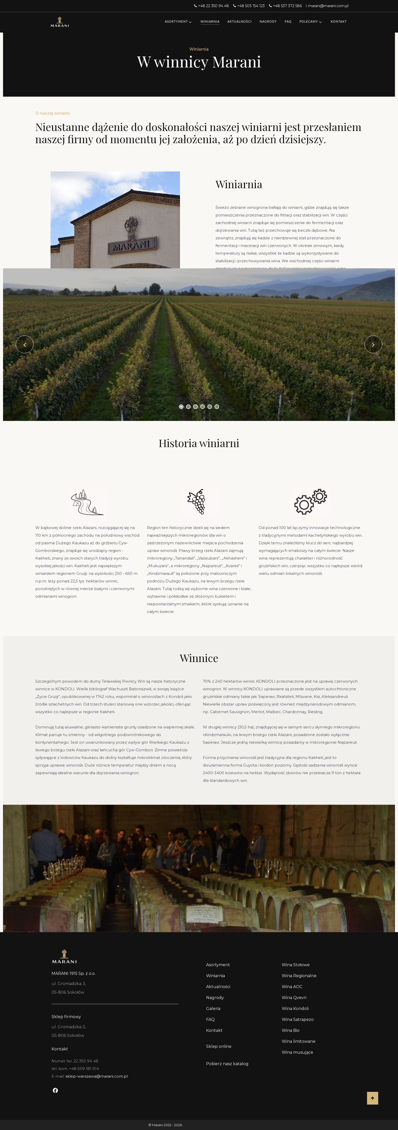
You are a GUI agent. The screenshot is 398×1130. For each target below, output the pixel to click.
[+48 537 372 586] (285, 6)
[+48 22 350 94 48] (212, 6)
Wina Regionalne (299, 975)
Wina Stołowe (296, 964)
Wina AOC (292, 986)
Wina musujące (297, 1052)
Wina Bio (291, 1030)
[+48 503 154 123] (249, 6)
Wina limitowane (299, 1041)
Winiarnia (215, 975)
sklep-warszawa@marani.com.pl (96, 1076)
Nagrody (215, 997)
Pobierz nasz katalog (227, 1063)
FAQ (210, 1019)
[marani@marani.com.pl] (327, 6)
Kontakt (214, 1030)
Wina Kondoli (295, 1008)
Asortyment (218, 964)
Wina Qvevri (294, 997)
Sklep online (218, 1046)
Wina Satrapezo (298, 1019)
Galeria (213, 1008)
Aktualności (218, 986)
